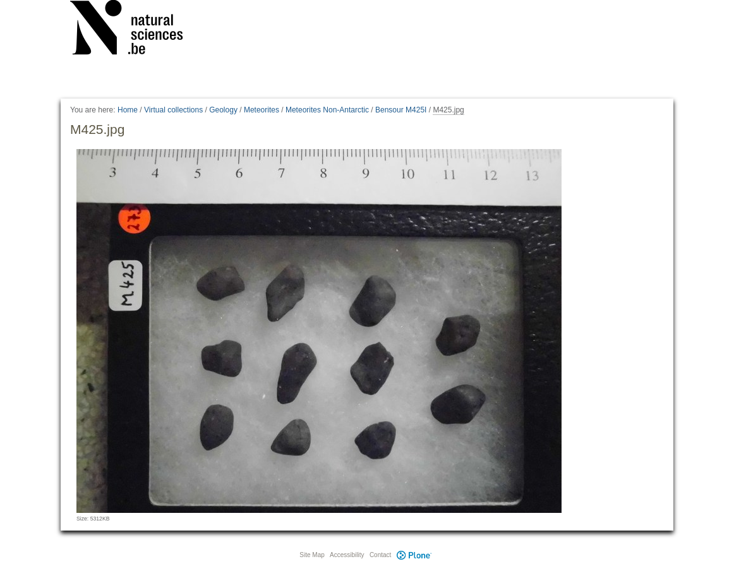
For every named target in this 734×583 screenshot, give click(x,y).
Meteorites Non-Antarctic (327, 109)
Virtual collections (173, 109)
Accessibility (347, 554)
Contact (380, 554)
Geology (223, 109)
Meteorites (261, 109)
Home (127, 109)
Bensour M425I (400, 109)
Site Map (311, 554)
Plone (414, 554)
